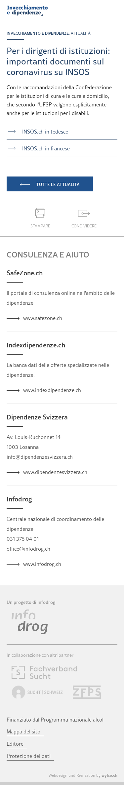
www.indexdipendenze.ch (52, 390)
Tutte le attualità (58, 184)
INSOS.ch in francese (46, 148)
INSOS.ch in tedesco (45, 131)
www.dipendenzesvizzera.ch (55, 472)
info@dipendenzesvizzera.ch (40, 456)
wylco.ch (109, 775)
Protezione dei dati (29, 756)
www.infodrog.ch (42, 564)
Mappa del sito (23, 731)
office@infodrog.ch (28, 548)
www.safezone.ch (42, 318)
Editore (15, 743)
